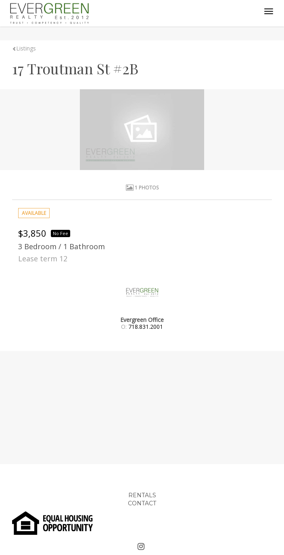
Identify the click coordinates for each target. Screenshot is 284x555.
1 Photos (142, 187)
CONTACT (142, 503)
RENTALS (142, 495)
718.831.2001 (145, 326)
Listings (24, 48)
